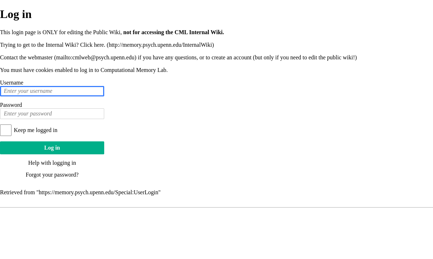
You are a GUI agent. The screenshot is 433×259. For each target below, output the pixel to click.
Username (11, 82)
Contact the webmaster (26, 57)
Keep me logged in (35, 130)
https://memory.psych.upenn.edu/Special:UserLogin (98, 192)
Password (11, 105)
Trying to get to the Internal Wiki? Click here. (52, 45)
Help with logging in (52, 163)
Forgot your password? (52, 175)
